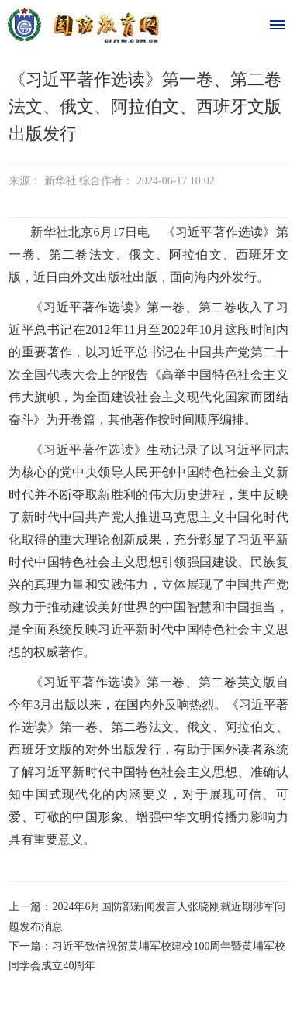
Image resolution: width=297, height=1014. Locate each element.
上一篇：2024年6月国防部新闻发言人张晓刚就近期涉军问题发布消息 (147, 916)
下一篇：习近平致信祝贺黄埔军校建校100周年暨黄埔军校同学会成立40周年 (147, 955)
